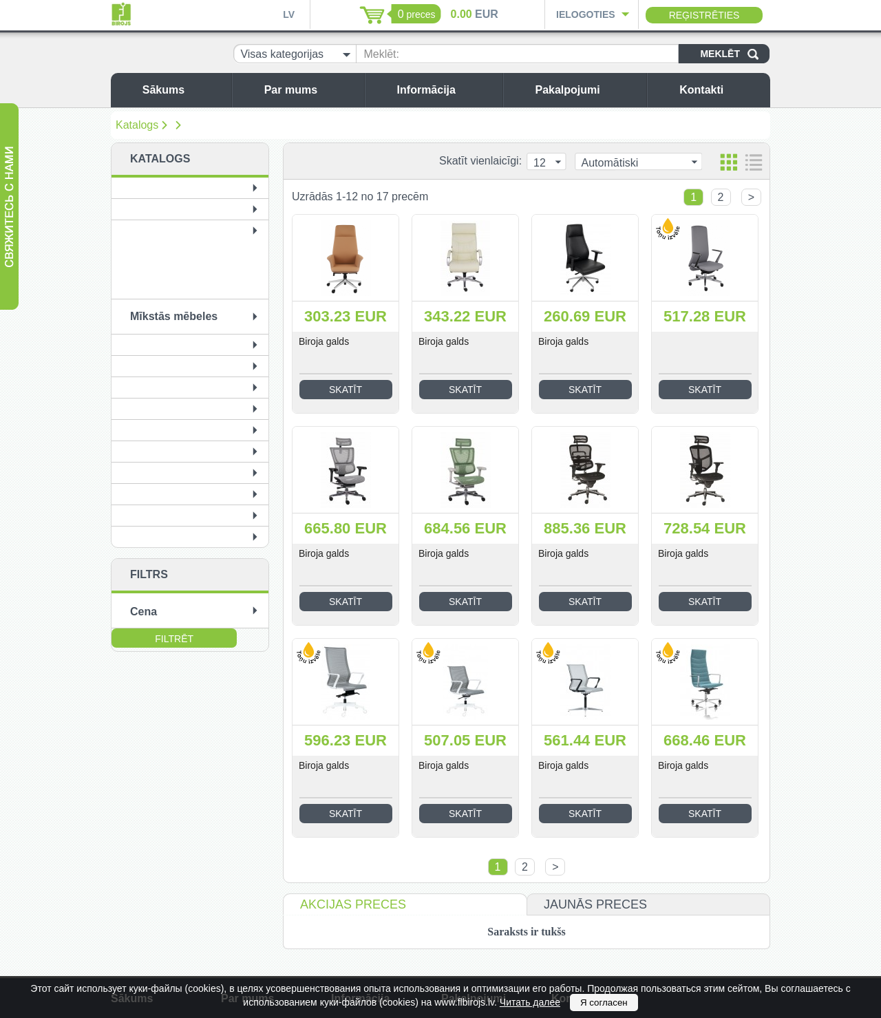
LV (289, 14)
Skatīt (345, 389)
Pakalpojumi (587, 90)
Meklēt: (381, 54)
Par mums (310, 90)
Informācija (446, 90)
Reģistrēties (704, 15)
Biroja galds (324, 341)
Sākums (183, 90)
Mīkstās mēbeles (173, 316)
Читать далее (530, 1002)
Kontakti (721, 90)
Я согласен (604, 1002)
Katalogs (137, 125)
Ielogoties (585, 14)
